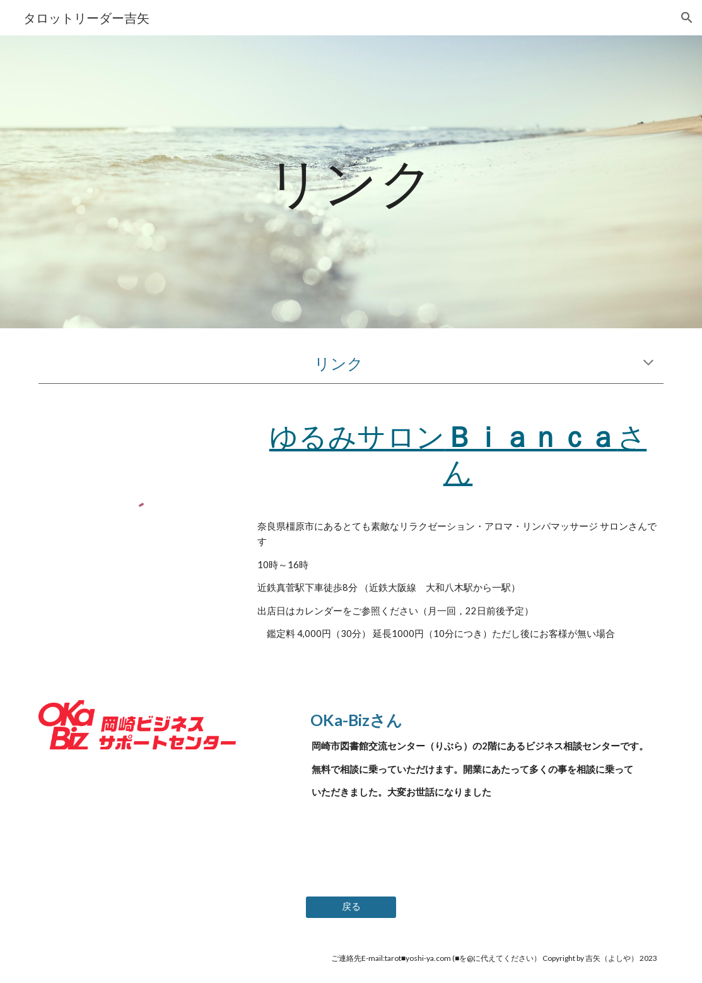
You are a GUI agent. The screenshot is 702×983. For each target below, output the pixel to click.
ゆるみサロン (357, 436)
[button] (687, 18)
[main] (351, 181)
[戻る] (350, 906)
